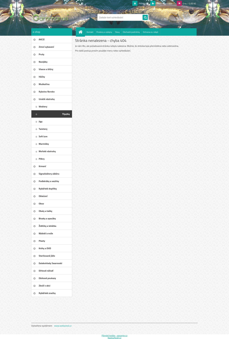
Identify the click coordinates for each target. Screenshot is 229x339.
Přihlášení (143, 3)
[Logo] (51, 17)
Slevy (117, 32)
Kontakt (90, 32)
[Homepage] (81, 32)
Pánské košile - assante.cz (114, 335)
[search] (145, 17)
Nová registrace (164, 3)
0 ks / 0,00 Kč (189, 3)
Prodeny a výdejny (104, 32)
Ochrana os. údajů (150, 32)
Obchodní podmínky (131, 32)
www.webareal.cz (63, 325)
